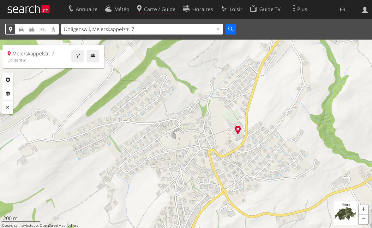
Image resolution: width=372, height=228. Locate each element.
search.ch (12, 225)
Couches (8, 93)
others (73, 225)
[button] (363, 210)
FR (342, 9)
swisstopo (29, 225)
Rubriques (8, 79)
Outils (8, 107)
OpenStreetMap (53, 225)
